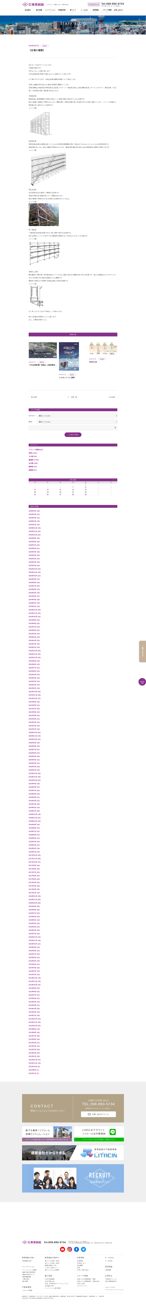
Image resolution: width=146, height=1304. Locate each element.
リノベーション (50, 10)
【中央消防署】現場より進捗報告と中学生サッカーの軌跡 (52, 365)
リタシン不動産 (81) (36, 449)
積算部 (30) (33, 466)
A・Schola (84, 10)
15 (85, 489)
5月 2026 (73, 480)
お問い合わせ (118, 10)
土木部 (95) (33, 456)
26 (48, 494)
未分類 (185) (33, 463)
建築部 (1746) (34, 460)
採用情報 (96, 10)
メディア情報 (106, 10)
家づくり (73, 10)
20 (60, 492)
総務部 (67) (33, 470)
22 (85, 492)
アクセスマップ (94, 4)
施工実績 (39, 10)
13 (60, 489)
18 (35, 492)
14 (73, 489)
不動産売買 (61, 10)
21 (73, 492)
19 (48, 492)
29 (85, 494)
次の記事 (112, 397)
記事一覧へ (74, 397)
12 (48, 489)
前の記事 (34, 397)
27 (60, 494)
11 (35, 489)
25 (35, 494)
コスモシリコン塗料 (67, 378)
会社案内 (28, 10)
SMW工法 (93, 362)
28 (73, 494)
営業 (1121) (33, 453)
